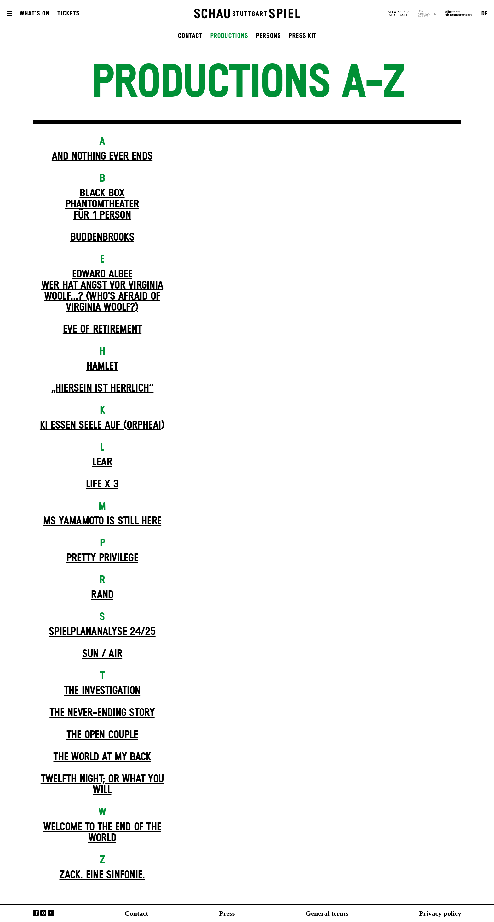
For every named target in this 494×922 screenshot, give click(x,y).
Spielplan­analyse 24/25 (102, 632)
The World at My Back (102, 757)
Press (227, 913)
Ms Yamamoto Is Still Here (102, 521)
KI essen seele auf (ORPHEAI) (102, 425)
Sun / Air (102, 654)
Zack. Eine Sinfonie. (102, 875)
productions (229, 35)
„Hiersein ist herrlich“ (102, 388)
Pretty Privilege (102, 558)
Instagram (43, 913)
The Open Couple (102, 735)
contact (190, 35)
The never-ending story (102, 713)
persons (268, 35)
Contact (136, 913)
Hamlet (102, 366)
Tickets (68, 13)
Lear (102, 462)
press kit (302, 35)
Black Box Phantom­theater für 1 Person (102, 204)
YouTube (51, 913)
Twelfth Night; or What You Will (102, 784)
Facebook (36, 913)
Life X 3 (102, 484)
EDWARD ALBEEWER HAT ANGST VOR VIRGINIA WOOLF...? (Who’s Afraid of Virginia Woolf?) (102, 291)
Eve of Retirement (102, 329)
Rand (102, 595)
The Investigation (102, 691)
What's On (34, 13)
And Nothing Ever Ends (102, 156)
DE (484, 13)
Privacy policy (440, 913)
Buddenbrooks (102, 237)
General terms (327, 913)
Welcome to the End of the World (102, 832)
